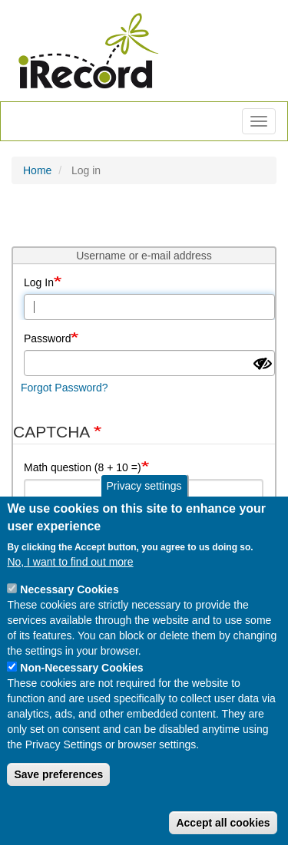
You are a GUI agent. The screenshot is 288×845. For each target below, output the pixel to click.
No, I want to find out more (70, 562)
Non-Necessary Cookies (81, 668)
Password (47, 338)
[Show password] (262, 364)
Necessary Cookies (69, 589)
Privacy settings (143, 486)
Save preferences (58, 774)
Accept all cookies (223, 823)
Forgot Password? (64, 387)
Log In (39, 282)
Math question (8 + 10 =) (82, 467)
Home (37, 170)
